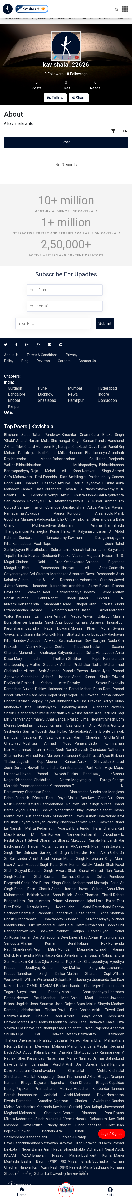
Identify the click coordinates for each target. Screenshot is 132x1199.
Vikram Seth (35, 671)
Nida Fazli (100, 846)
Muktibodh (79, 840)
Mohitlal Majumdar (75, 949)
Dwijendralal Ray (50, 925)
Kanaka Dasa (32, 489)
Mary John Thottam (40, 659)
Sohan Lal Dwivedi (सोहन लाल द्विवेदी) (61, 1173)
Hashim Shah (28, 877)
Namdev (19, 640)
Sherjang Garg (103, 519)
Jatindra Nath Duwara (48, 628)
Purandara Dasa (59, 489)
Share (79, 97)
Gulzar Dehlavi (35, 689)
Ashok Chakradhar (101, 816)
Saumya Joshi (51, 1004)
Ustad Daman (51, 859)
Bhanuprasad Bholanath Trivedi (68, 1028)
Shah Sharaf (79, 871)
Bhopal (14, 400)
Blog (24, 361)
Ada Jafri (102, 713)
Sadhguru (101, 1167)
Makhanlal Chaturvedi (40, 1113)
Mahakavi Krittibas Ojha (30, 962)
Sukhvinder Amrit (24, 859)
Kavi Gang (97, 798)
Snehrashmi (28, 1040)
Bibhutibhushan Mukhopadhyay (57, 465)
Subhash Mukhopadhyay (87, 919)
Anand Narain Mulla (33, 441)
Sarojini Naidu (105, 640)
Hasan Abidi (94, 610)
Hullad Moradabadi (72, 731)
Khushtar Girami (76, 435)
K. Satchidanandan (56, 737)
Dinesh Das (78, 937)
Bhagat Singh (71, 1125)
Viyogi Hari (25, 810)
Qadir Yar (29, 883)
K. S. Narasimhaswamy (94, 489)
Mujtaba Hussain (100, 556)
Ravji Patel (68, 1010)
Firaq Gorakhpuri (88, 1143)
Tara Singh (89, 804)
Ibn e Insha (49, 768)
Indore (103, 394)
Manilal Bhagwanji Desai (45, 1077)
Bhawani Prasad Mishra (56, 1155)
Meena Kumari (61, 762)
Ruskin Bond (79, 774)
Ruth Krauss (100, 604)
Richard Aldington (48, 610)
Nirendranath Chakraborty (39, 919)
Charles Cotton (92, 877)
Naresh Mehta (23, 828)
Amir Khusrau (74, 495)
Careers (64, 361)
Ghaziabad (47, 400)
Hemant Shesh (103, 719)
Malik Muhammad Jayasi (64, 816)
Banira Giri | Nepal (47, 1149)
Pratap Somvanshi (95, 1137)
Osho (114, 852)
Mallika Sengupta (87, 968)
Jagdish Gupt (31, 762)
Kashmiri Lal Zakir (34, 616)
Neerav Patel (29, 998)
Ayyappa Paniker (45, 513)
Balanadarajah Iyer (30, 713)
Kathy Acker (52, 907)
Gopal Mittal (57, 453)
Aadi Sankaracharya (62, 592)
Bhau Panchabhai (41, 568)
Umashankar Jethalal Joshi (45, 1095)
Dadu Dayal (56, 798)
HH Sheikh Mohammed (54, 810)
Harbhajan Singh (100, 859)
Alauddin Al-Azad (42, 640)
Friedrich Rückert (30, 798)
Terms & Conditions (42, 355)
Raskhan (107, 822)
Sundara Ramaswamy (43, 538)
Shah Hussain (63, 889)
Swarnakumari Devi (75, 640)
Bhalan (85, 1010)
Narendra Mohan (31, 459)
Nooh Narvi (65, 750)
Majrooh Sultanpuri (62, 756)
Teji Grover (87, 695)
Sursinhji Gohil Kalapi (85, 1107)
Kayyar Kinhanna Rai (62, 701)
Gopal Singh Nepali (63, 695)
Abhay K (95, 937)
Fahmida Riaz (55, 477)
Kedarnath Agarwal (54, 828)
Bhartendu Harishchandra (94, 828)
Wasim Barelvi (82, 713)
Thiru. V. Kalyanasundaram (84, 531)
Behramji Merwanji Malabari (42, 1046)
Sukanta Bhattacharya (73, 980)
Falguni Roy (92, 943)
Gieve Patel (98, 447)
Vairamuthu (89, 580)
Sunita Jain (29, 580)
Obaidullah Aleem (52, 780)
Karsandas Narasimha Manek (52, 1058)
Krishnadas (23, 780)
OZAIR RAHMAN (41, 986)
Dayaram (41, 1083)
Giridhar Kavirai (26, 804)
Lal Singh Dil (64, 852)
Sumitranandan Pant (76, 768)
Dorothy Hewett (26, 768)
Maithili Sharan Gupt (89, 974)
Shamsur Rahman (35, 913)
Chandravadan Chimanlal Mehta (69, 1071)
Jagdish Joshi (27, 1004)
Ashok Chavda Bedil (41, 1016)
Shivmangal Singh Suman (72, 441)
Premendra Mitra (30, 955)
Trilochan (83, 519)
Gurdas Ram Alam (92, 852)
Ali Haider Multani (37, 846)
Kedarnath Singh (30, 1119)
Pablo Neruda (25, 907)
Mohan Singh (74, 859)
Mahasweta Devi (27, 477)
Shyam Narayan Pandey (39, 822)
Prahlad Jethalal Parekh (60, 1040)
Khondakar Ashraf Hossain (45, 677)
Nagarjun (46, 647)
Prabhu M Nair (30, 834)
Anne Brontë (99, 731)
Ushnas (99, 1058)
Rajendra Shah (64, 1083)
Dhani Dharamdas (65, 792)
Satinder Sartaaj (37, 852)
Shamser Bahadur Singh (33, 622)
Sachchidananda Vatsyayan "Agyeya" (43, 1143)
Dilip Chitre (66, 519)
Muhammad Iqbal (80, 901)
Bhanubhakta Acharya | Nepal (89, 1149)
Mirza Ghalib (79, 1161)
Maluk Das (77, 798)
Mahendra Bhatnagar (37, 653)
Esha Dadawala (92, 1022)
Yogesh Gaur (45, 731)
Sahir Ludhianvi (56, 1137)
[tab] (24, 142)
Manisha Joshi (65, 1022)
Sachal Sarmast (60, 877)
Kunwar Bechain (36, 1131)
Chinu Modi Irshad (90, 998)
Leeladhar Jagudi (32, 725)
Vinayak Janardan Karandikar (42, 586)
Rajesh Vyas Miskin (81, 1004)
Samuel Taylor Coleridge (38, 507)
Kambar (104, 507)
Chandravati (22, 949)
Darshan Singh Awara (47, 871)
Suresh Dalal (97, 1064)
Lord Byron (106, 901)
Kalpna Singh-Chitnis (92, 725)
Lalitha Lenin (96, 550)
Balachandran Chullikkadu (80, 459)
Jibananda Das (104, 980)
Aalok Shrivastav (94, 762)
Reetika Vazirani (71, 556)
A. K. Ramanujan (61, 580)
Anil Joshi (75, 1064)
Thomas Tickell (98, 895)
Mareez (23, 1022)
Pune (42, 388)
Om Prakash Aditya (97, 701)
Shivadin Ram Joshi (31, 695)
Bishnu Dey (55, 968)
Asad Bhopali (75, 604)
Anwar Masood (26, 865)
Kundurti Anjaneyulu (90, 513)
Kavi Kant (60, 1107)
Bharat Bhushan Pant (87, 1113)
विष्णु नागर (102, 774)
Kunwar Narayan (64, 834)
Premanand (76, 1077)
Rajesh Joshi (78, 544)
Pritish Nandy (44, 1125)
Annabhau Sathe (83, 586)
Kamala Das (61, 725)
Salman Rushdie (61, 671)
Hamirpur (76, 400)
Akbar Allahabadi (93, 707)
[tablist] (66, 142)
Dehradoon (107, 400)
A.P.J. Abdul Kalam (28, 1052)
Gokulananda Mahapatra (39, 604)
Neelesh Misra (80, 1167)
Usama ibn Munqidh (40, 634)
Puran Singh (50, 883)
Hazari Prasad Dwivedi (43, 774)
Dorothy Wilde (97, 592)
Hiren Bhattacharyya (73, 634)
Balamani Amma (80, 525)
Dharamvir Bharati (71, 18)
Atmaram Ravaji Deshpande (92, 574)
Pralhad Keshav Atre (43, 683)
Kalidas (73, 610)
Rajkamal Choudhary (100, 834)
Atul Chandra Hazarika (35, 483)
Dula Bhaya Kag (29, 1028)
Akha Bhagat (98, 1077)
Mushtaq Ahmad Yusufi (48, 743)
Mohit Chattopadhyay (84, 992)
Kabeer (32, 1137)
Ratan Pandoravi (46, 435)
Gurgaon (15, 388)
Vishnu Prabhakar (75, 665)
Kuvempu (51, 495)
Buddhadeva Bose (68, 913)
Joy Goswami (41, 931)
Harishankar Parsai (63, 689)
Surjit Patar (49, 865)
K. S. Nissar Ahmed (99, 501)
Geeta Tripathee (72, 647)
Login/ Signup (112, 1134)
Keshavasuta (74, 562)
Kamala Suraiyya (90, 622)
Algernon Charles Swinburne (82, 1101)
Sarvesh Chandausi (91, 750)
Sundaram (21, 1071)
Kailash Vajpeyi (30, 701)
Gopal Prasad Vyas (94, 756)
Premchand (101, 907)
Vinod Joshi (105, 1016)
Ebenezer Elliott (100, 1125)
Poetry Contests (15, 18)
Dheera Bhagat (93, 1083)
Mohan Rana (91, 689)
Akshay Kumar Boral (48, 943)
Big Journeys (42, 18)
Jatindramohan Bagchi (82, 955)
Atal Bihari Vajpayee (83, 1131)
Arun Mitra (45, 949)
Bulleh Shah (73, 895)
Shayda (104, 1004)
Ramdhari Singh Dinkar (41, 974)
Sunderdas (98, 792)
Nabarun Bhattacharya (88, 453)
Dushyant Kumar (97, 1155)
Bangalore (16, 394)
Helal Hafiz (74, 925)
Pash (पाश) (59, 1167)
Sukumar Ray (61, 962)
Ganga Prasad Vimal (72, 719)
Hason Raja (54, 955)
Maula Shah (104, 865)
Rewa (73, 394)
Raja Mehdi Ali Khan (56, 471)
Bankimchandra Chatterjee (78, 986)
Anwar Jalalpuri (97, 616)
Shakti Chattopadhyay (91, 962)
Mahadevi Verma (60, 1119)
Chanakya (33, 792)
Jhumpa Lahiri (31, 598)
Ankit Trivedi (104, 1010)
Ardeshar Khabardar (91, 1089)
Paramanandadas (34, 786)
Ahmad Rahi (102, 871)
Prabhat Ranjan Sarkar (77, 931)
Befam (71, 1034)
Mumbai (75, 388)
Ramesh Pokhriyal (27, 501)
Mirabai (106, 804)
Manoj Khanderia (81, 1046)
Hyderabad (107, 388)
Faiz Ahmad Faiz (32, 756)
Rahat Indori (62, 598)
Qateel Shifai (92, 598)
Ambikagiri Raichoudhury (90, 477)
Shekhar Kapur (85, 659)
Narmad (85, 1058)
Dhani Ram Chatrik (32, 889)
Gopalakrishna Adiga (79, 507)
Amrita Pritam (101, 18)
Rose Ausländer (29, 816)
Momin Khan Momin (91, 628)
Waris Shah (50, 895)
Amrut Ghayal (77, 1016)
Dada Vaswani (26, 592)
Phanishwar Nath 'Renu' (79, 822)
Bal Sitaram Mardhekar (49, 574)
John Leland (78, 907)
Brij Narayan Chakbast (69, 447)
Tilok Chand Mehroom (33, 447)
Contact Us (87, 361)
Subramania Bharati (67, 550)
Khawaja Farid (106, 883)
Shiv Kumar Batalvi (76, 865)
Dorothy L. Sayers (87, 683)
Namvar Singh (96, 471)
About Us (11, 355)
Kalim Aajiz (104, 768)
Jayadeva (92, 483)
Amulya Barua (70, 483)
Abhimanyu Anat (40, 719)
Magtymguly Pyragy (91, 780)
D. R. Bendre (29, 495)
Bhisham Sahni (17, 435)
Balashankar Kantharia (34, 1107)
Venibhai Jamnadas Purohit (38, 1064)
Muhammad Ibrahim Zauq (33, 750)
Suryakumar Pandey (38, 992)
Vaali (38, 544)
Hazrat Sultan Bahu (96, 889)
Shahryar (17, 719)
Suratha (106, 580)
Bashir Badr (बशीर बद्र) (43, 1161)
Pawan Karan (89, 671)
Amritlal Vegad (67, 616)
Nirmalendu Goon (100, 925)
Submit (104, 323)
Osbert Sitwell (27, 840)
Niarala (94, 840)
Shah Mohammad (77, 883)
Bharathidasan (38, 550)
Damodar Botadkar (34, 1101)
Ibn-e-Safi (96, 495)
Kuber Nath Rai (58, 713)
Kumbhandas (60, 786)
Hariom (25, 1167)
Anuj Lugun (65, 622)
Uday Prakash (87, 810)
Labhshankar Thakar (38, 1010)
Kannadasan (22, 544)
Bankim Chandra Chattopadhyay (71, 1052)
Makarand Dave (89, 1095)
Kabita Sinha (97, 913)
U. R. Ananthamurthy (61, 501)
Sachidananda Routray (59, 804)
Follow (55, 97)
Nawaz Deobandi (42, 556)
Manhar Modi (56, 998)
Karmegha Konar (44, 531)
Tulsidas (108, 483)
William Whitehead (39, 980)
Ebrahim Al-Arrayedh (72, 846)
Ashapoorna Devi (54, 937)
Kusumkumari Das (24, 937)
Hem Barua (27, 901)
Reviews (43, 361)
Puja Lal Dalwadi (40, 1034)
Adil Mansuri (41, 1022)
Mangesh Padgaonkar (38, 519)
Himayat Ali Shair (84, 568)
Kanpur (14, 406)
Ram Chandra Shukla (94, 737)
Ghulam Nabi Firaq (39, 562)
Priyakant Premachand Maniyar (44, 1089)
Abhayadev (105, 653)
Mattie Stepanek (44, 665)
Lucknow (45, 394)
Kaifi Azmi (40, 1167)
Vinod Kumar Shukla (91, 677)
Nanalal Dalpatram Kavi (96, 1119)
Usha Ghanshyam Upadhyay (50, 707)
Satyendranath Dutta (76, 653)
